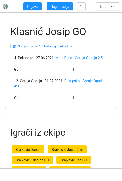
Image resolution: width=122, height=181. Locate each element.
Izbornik (107, 7)
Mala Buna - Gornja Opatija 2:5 (79, 58)
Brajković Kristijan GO (32, 160)
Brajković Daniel (28, 150)
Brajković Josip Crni (67, 150)
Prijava (32, 7)
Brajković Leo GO (73, 160)
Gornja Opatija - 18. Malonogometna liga (45, 46)
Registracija (60, 7)
